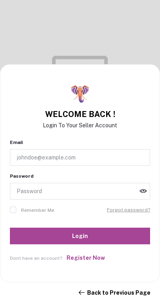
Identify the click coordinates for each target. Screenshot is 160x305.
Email (16, 142)
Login (80, 236)
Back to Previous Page (114, 293)
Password (22, 176)
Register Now (86, 258)
